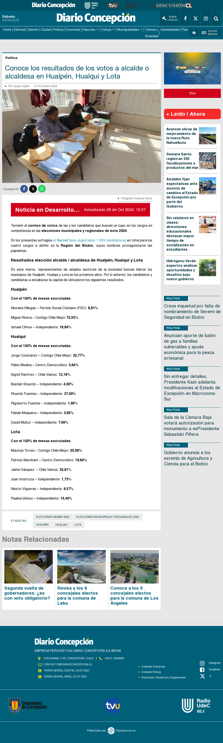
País (185, 29)
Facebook (210, 669)
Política (58, 29)
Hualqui (61, 524)
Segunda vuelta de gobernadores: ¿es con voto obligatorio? (27, 593)
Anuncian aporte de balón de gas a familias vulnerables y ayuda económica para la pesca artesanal (190, 347)
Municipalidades (128, 29)
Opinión (33, 29)
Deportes (88, 29)
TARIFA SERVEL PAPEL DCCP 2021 (65, 676)
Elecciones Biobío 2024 (52, 516)
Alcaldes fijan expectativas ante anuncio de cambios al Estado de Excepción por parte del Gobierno (182, 192)
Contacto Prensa (151, 672)
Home (7, 29)
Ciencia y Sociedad (151, 33)
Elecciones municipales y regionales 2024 (107, 516)
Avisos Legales (170, 18)
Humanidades (170, 29)
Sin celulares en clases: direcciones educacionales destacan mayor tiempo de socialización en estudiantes (180, 234)
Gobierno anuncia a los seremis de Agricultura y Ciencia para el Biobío (188, 458)
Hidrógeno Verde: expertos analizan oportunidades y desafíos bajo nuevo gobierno (181, 270)
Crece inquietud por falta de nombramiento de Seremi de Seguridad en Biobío (192, 311)
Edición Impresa (210, 32)
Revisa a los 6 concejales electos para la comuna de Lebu (77, 595)
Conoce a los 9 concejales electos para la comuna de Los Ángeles (134, 595)
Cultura (106, 29)
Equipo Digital (21, 86)
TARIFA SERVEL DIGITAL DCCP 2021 (67, 670)
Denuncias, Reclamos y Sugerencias (163, 677)
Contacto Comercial (153, 666)
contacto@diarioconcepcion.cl (68, 664)
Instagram (210, 663)
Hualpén (42, 524)
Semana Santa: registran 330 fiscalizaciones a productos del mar (182, 161)
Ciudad (46, 29)
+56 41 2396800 (114, 658)
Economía (73, 29)
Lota (77, 524)
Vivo (192, 93)
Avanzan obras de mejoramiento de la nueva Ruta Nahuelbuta (181, 136)
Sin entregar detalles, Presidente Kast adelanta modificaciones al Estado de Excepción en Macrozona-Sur (192, 388)
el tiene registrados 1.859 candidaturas (89, 240)
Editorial (19, 29)
